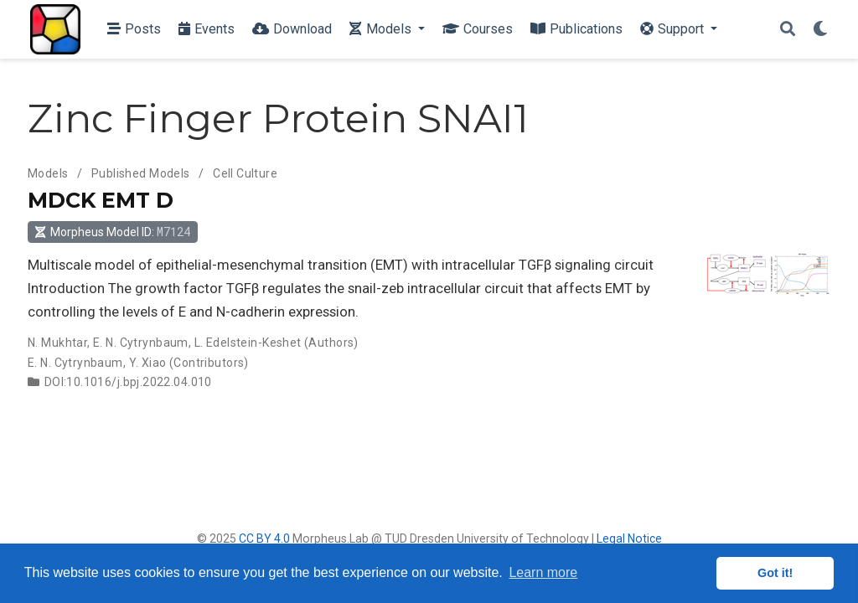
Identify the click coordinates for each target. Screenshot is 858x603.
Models (48, 173)
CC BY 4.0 (264, 538)
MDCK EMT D (100, 200)
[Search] (787, 29)
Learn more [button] (543, 572)
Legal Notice (629, 538)
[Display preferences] (820, 29)
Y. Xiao (148, 362)
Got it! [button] (775, 573)
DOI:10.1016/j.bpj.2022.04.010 (128, 382)
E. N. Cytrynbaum (141, 342)
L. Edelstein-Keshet (248, 342)
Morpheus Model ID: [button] (112, 232)
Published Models (140, 173)
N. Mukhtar (57, 342)
